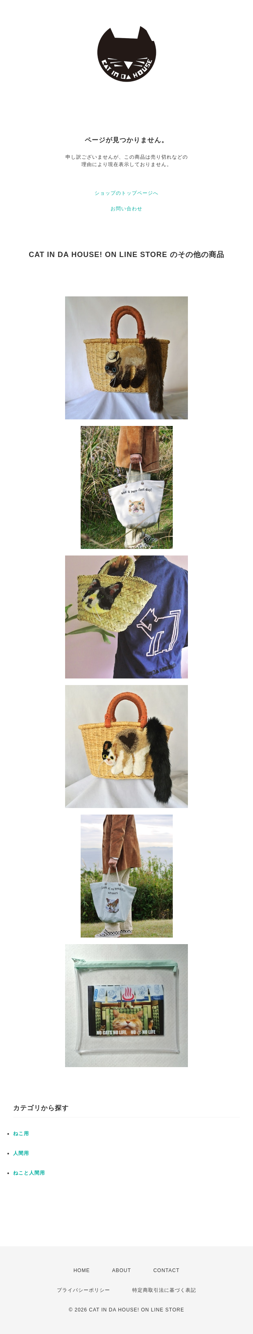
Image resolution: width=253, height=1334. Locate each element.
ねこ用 (21, 1133)
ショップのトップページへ (126, 193)
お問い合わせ (126, 209)
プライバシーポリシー (83, 1290)
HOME (81, 1270)
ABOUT (121, 1270)
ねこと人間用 (29, 1173)
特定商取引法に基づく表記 (164, 1290)
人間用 (21, 1153)
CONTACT (166, 1270)
